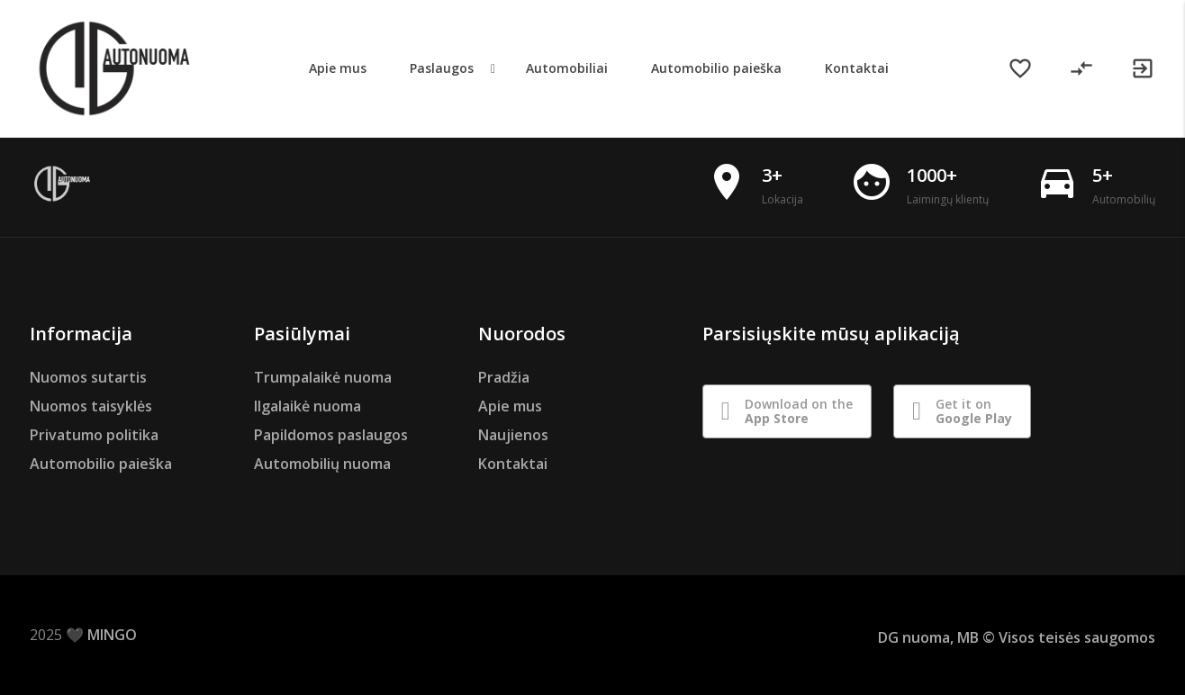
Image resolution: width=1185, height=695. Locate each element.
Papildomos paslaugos (331, 435)
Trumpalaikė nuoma (323, 377)
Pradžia (503, 377)
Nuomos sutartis (88, 377)
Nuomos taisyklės (91, 406)
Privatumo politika (94, 435)
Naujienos (513, 435)
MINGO (112, 635)
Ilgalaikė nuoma (307, 406)
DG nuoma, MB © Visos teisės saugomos (1016, 637)
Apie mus (510, 406)
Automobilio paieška (101, 464)
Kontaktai (512, 464)
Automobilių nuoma (322, 464)
